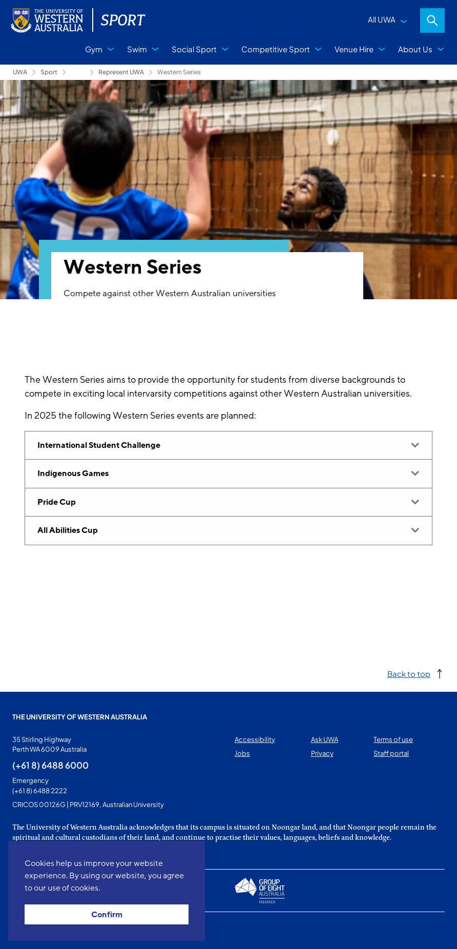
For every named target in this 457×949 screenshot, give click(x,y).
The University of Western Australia (79, 717)
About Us (415, 49)
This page (26, 930)
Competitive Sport (275, 49)
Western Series (179, 72)
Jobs (242, 753)
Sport (48, 72)
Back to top (408, 673)
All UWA (382, 19)
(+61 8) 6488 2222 (39, 791)
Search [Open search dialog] (432, 20)
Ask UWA (324, 739)
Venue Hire (354, 49)
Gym (93, 49)
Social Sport (194, 49)
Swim (137, 49)
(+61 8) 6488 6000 (50, 765)
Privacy (322, 753)
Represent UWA (121, 72)
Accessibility (255, 739)
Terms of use (393, 739)
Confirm (106, 914)
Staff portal (391, 753)
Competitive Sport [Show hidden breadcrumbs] (78, 72)
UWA (20, 72)
